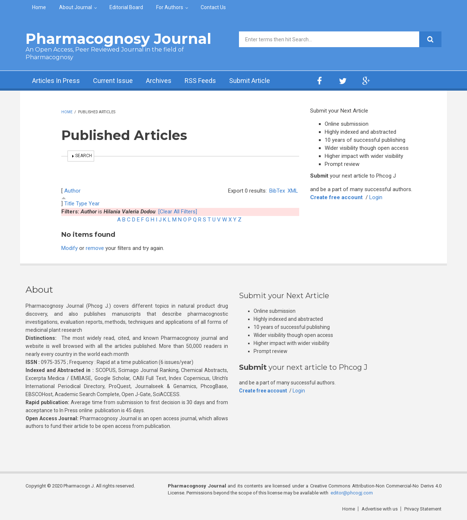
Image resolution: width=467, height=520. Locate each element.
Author (72, 190)
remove (95, 248)
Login (375, 197)
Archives (158, 80)
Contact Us (213, 7)
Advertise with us (380, 508)
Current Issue (113, 80)
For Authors (169, 7)
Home (39, 7)
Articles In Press (56, 80)
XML (292, 190)
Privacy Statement (422, 508)
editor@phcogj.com (352, 493)
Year (94, 203)
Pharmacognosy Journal (118, 39)
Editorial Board (126, 7)
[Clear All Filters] (177, 211)
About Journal (75, 7)
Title (69, 203)
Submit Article (249, 80)
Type (81, 203)
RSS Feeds (200, 80)
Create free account (336, 197)
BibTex (277, 190)
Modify (69, 248)
